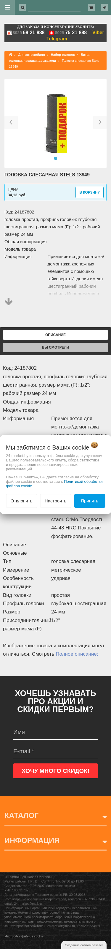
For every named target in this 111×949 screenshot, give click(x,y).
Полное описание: (77, 654)
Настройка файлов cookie (24, 936)
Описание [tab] (55, 335)
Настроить (55, 500)
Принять (89, 500)
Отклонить (22, 500)
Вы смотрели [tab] (55, 347)
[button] (11, 123)
